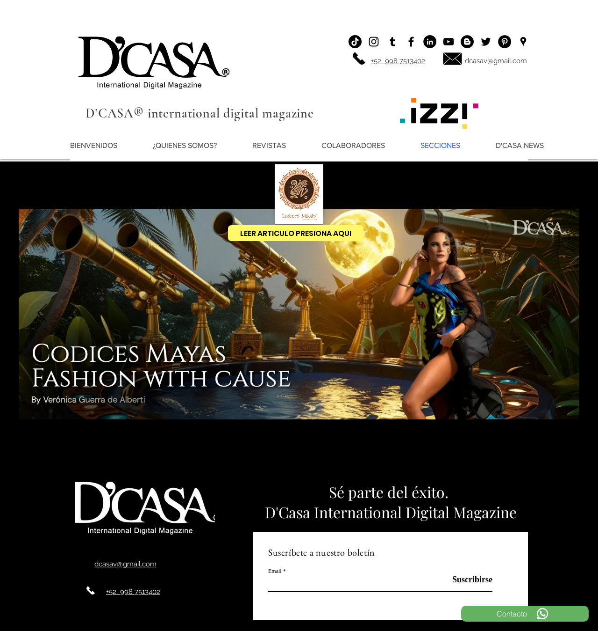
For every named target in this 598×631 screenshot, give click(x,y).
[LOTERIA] (384, 447)
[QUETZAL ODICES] (300, 447)
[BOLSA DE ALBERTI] (347, 447)
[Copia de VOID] (328, 447)
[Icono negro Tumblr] (392, 41)
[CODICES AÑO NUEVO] (253, 447)
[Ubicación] (523, 41)
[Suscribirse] (468, 580)
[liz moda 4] (291, 447)
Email (275, 571)
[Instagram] (373, 41)
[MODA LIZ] (244, 447)
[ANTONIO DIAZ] (394, 447)
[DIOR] (263, 447)
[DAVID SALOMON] (365, 447)
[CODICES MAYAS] (187, 447)
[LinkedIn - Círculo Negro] (429, 41)
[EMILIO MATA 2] (375, 447)
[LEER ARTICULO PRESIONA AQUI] (295, 233)
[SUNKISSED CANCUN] (235, 447)
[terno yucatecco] (309, 447)
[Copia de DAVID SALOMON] (281, 447)
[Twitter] (485, 41)
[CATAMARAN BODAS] (356, 447)
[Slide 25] (412, 447)
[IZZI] (197, 447)
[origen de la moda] (216, 447)
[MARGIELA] (207, 447)
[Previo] (42, 313)
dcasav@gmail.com (496, 61)
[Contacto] (525, 614)
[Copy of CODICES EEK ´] (337, 447)
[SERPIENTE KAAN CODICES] (319, 447)
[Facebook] (411, 41)
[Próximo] (556, 313)
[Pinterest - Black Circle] (504, 41)
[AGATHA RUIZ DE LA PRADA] (225, 447)
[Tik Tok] (355, 41)
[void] (272, 447)
